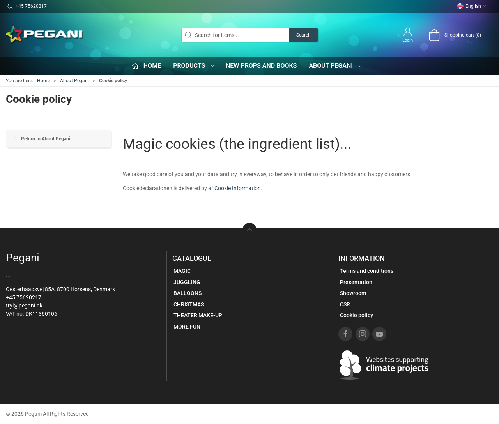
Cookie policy (356, 315)
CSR (345, 304)
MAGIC (182, 271)
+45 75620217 (23, 297)
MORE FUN (186, 326)
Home (43, 80)
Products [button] (194, 65)
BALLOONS (187, 293)
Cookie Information (237, 188)
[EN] (45, 35)
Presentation (356, 282)
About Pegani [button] (336, 65)
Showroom (353, 293)
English (471, 6)
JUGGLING (186, 282)
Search (303, 35)
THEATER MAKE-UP (197, 315)
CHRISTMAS (188, 304)
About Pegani (74, 80)
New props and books (261, 65)
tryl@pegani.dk (24, 305)
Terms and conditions (366, 271)
